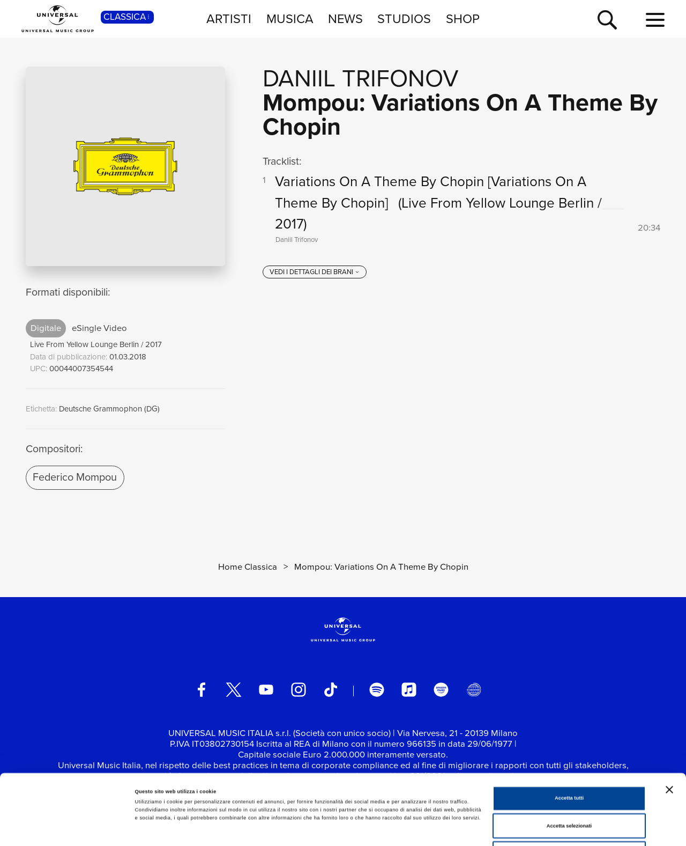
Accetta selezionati (569, 760)
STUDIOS (404, 18)
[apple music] (409, 690)
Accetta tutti (569, 732)
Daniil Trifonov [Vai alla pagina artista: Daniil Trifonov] (361, 78)
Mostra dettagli (446, 828)
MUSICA (290, 18)
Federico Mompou (75, 477)
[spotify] (376, 690)
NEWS (345, 18)
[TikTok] (330, 690)
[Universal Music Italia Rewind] (473, 690)
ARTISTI (228, 18)
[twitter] (233, 690)
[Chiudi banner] (669, 723)
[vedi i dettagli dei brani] (315, 272)
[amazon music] (441, 690)
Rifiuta (569, 787)
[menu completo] (655, 20)
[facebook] (201, 690)
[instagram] (298, 690)
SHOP (463, 18)
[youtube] (266, 690)
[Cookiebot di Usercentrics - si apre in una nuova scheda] (69, 828)
